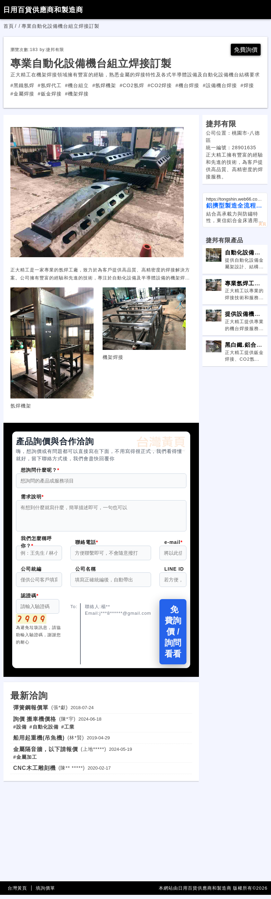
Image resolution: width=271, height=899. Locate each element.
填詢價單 (45, 892)
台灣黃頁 (17, 892)
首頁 (8, 26)
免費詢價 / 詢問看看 (173, 636)
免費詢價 (245, 49)
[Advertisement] (101, 833)
